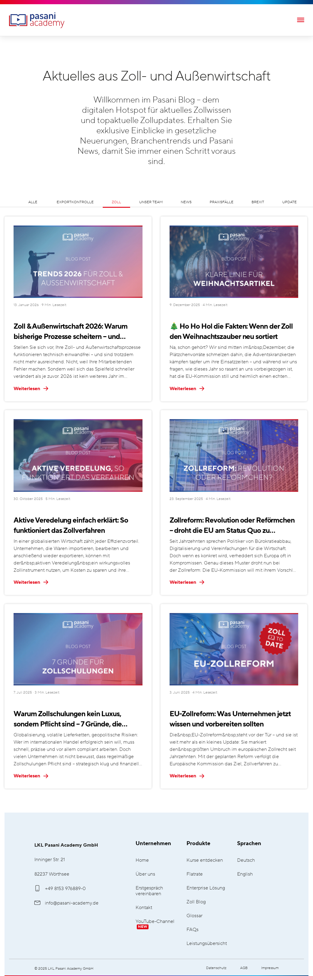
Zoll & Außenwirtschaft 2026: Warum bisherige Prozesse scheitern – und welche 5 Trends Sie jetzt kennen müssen (76, 332)
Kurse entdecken (204, 860)
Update (289, 202)
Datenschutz (216, 968)
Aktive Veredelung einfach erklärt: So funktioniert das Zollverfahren (71, 525)
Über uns (145, 874)
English (245, 874)
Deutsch (246, 860)
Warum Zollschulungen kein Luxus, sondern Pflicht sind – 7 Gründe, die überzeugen (68, 718)
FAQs (192, 930)
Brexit (258, 202)
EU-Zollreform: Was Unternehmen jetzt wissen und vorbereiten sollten (230, 718)
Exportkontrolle (75, 202)
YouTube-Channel (155, 924)
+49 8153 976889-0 (60, 889)
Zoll (116, 202)
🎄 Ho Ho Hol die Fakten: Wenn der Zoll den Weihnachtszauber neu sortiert (231, 331)
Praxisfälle (221, 202)
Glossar (194, 916)
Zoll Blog (196, 902)
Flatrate (194, 874)
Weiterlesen (31, 389)
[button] (13, 962)
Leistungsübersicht (206, 943)
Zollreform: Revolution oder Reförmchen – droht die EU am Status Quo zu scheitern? (232, 525)
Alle (32, 202)
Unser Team (151, 202)
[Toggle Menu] (300, 19)
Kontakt (144, 908)
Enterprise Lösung (205, 888)
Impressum (270, 968)
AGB (244, 968)
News (186, 202)
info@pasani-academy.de (66, 903)
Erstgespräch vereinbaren (149, 891)
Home (142, 860)
